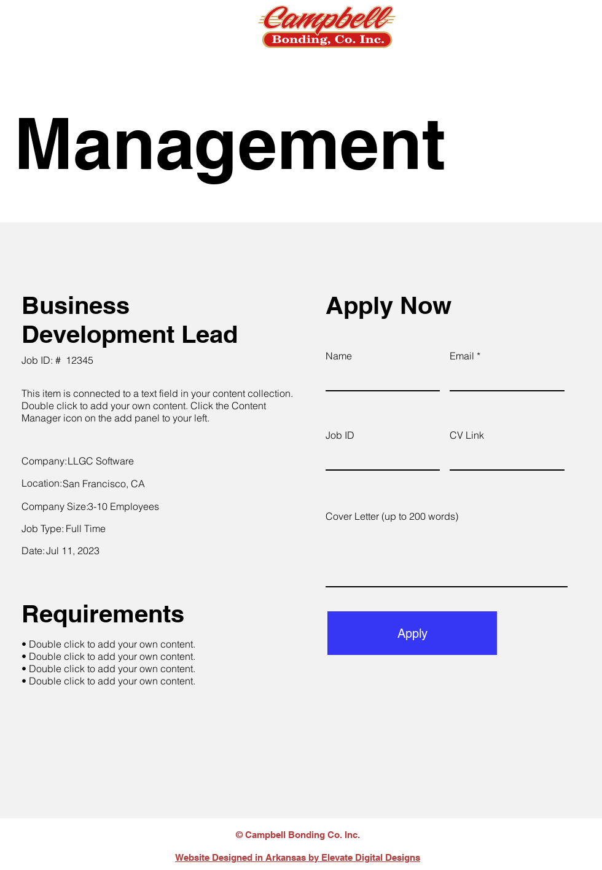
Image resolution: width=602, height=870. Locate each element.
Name (339, 356)
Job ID (340, 435)
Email (462, 356)
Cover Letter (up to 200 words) (392, 516)
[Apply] (412, 633)
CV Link (467, 435)
